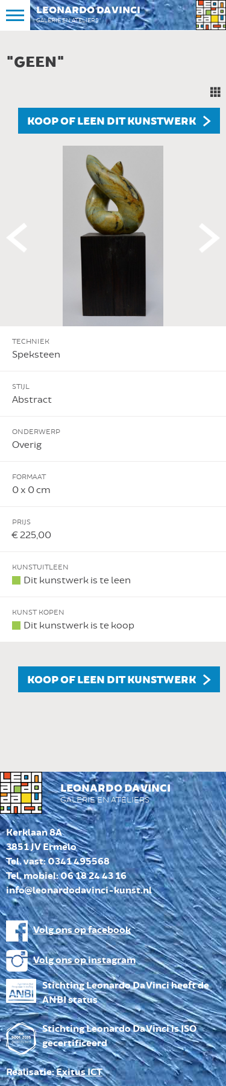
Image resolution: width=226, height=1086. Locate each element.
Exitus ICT (79, 1072)
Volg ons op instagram (84, 960)
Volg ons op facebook (82, 930)
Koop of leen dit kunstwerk (111, 121)
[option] (113, 370)
